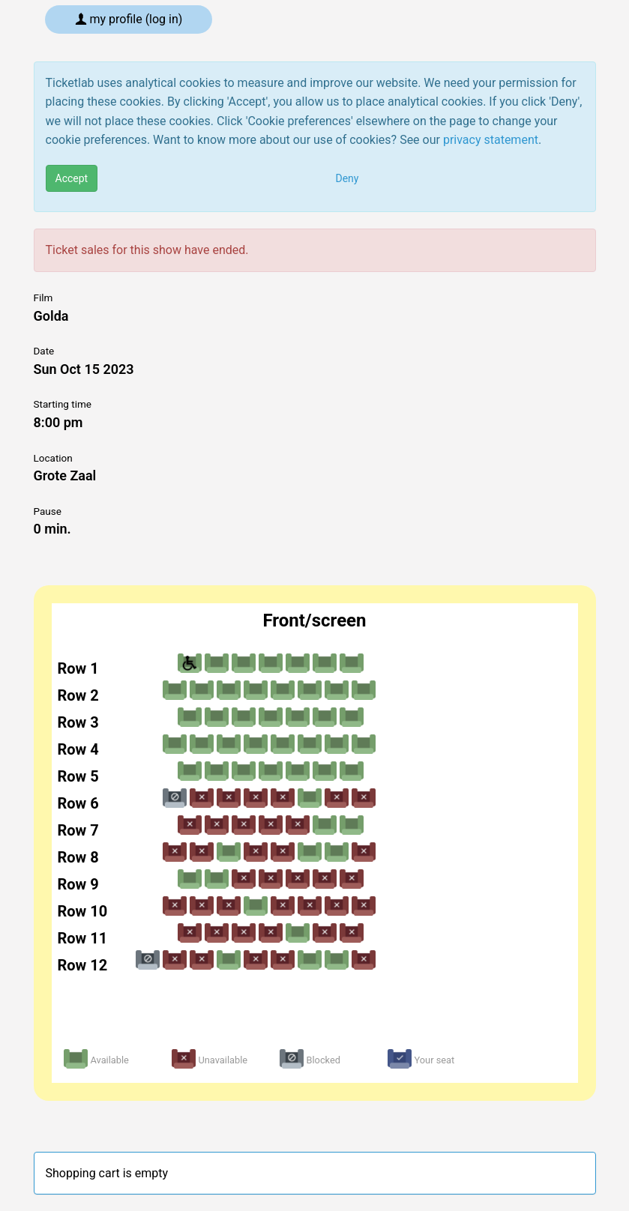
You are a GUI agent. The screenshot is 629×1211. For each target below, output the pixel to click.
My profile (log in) (129, 19)
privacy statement (490, 140)
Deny (347, 178)
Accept (71, 178)
